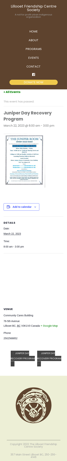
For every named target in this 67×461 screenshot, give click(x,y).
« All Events (12, 92)
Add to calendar (22, 206)
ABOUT (33, 40)
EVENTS (33, 58)
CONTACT (33, 66)
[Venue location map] (33, 279)
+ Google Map (49, 326)
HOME (33, 31)
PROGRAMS (34, 49)
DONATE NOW (33, 82)
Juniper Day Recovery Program (23, 356)
